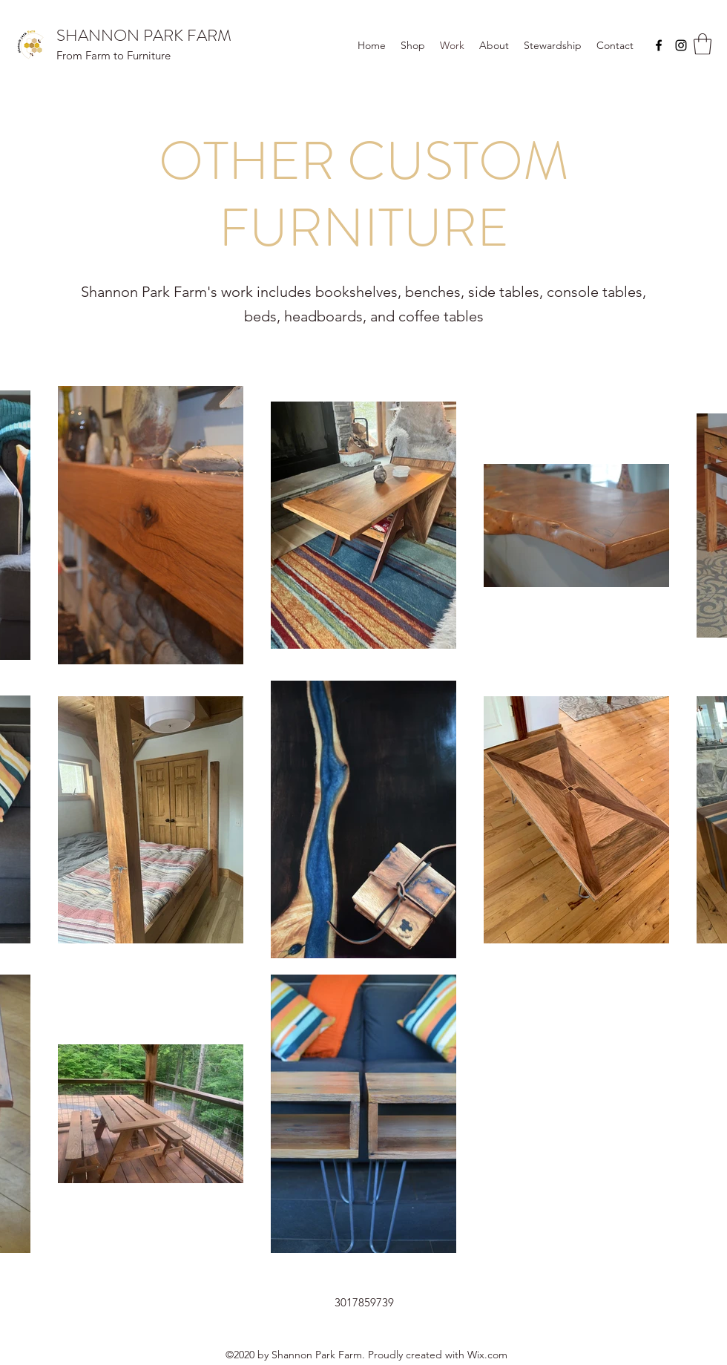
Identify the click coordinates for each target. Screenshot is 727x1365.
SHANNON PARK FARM (143, 35)
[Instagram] (681, 45)
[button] (702, 44)
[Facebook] (658, 45)
